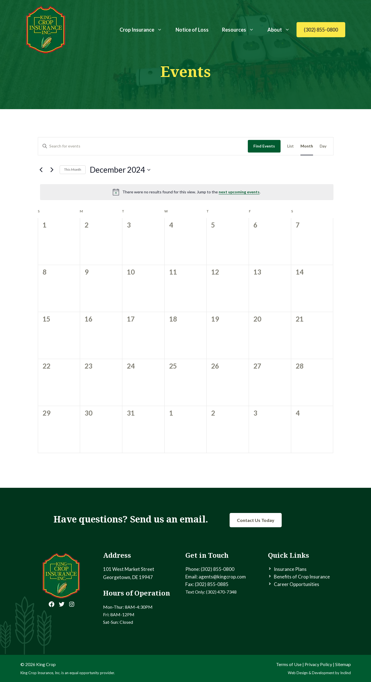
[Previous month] (41, 170)
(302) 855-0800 (321, 30)
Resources (241, 29)
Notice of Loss (192, 30)
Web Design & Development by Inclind (319, 673)
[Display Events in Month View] (306, 146)
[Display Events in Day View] (323, 146)
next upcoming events (239, 191)
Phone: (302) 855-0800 (209, 569)
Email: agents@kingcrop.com (215, 577)
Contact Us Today (255, 520)
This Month (72, 169)
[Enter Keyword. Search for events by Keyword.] (143, 146)
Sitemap (343, 664)
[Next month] (52, 170)
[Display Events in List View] (290, 146)
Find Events (264, 146)
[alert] (186, 192)
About (282, 29)
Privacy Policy (318, 664)
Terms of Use (289, 664)
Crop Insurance (144, 29)
